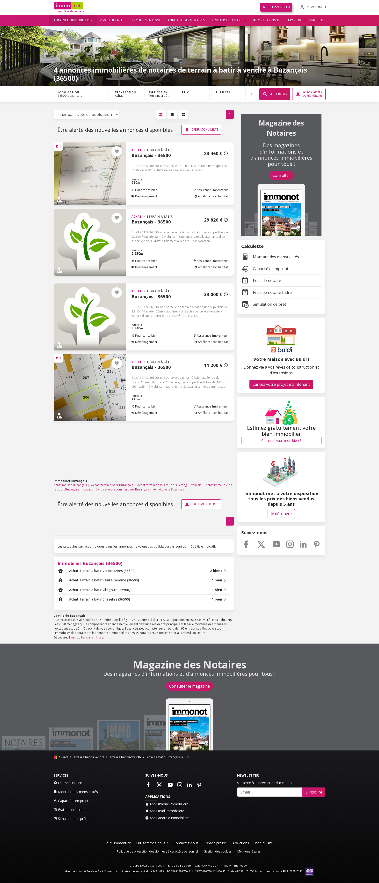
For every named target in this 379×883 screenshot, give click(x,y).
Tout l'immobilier (117, 843)
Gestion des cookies (218, 851)
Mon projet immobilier (307, 20)
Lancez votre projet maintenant (281, 384)
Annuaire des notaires (186, 20)
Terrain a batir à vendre (88, 757)
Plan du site (264, 843)
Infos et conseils (267, 20)
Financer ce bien (144, 190)
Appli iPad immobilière (164, 811)
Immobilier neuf (112, 20)
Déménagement (144, 196)
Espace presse (215, 843)
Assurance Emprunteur (210, 190)
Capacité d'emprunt (264, 269)
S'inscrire (314, 792)
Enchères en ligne (146, 20)
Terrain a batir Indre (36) (125, 757)
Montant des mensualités (270, 257)
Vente (64, 757)
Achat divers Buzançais (169, 489)
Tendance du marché (228, 20)
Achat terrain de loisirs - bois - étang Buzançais (169, 485)
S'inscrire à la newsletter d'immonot (265, 782)
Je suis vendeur (276, 7)
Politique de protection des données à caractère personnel (157, 851)
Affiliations (241, 843)
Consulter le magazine (189, 686)
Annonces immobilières (73, 20)
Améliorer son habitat (211, 196)
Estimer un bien (68, 782)
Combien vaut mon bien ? (281, 440)
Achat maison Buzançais (70, 485)
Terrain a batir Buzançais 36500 (167, 757)
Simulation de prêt (263, 304)
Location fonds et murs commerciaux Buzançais (116, 489)
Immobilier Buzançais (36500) (90, 563)
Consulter (281, 175)
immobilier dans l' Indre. (87, 637)
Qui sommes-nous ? (152, 843)
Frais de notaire (261, 280)
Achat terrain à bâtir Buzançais (112, 485)
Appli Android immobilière (167, 818)
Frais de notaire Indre (266, 292)
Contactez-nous (186, 843)
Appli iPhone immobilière (166, 804)
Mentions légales (249, 851)
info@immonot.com (236, 865)
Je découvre (281, 513)
